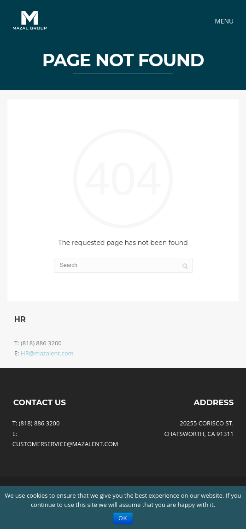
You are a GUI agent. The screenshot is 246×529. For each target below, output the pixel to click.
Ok (122, 518)
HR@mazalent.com (47, 353)
